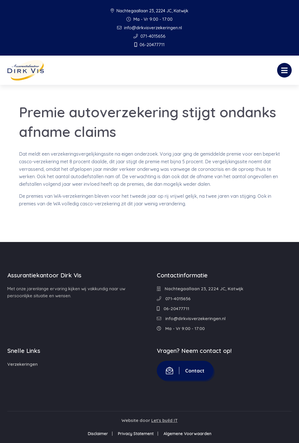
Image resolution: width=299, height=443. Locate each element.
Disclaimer (98, 433)
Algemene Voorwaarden (187, 433)
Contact (185, 370)
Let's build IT (164, 420)
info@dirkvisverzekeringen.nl (149, 27)
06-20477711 (149, 44)
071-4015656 (149, 36)
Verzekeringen (22, 364)
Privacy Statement (136, 433)
